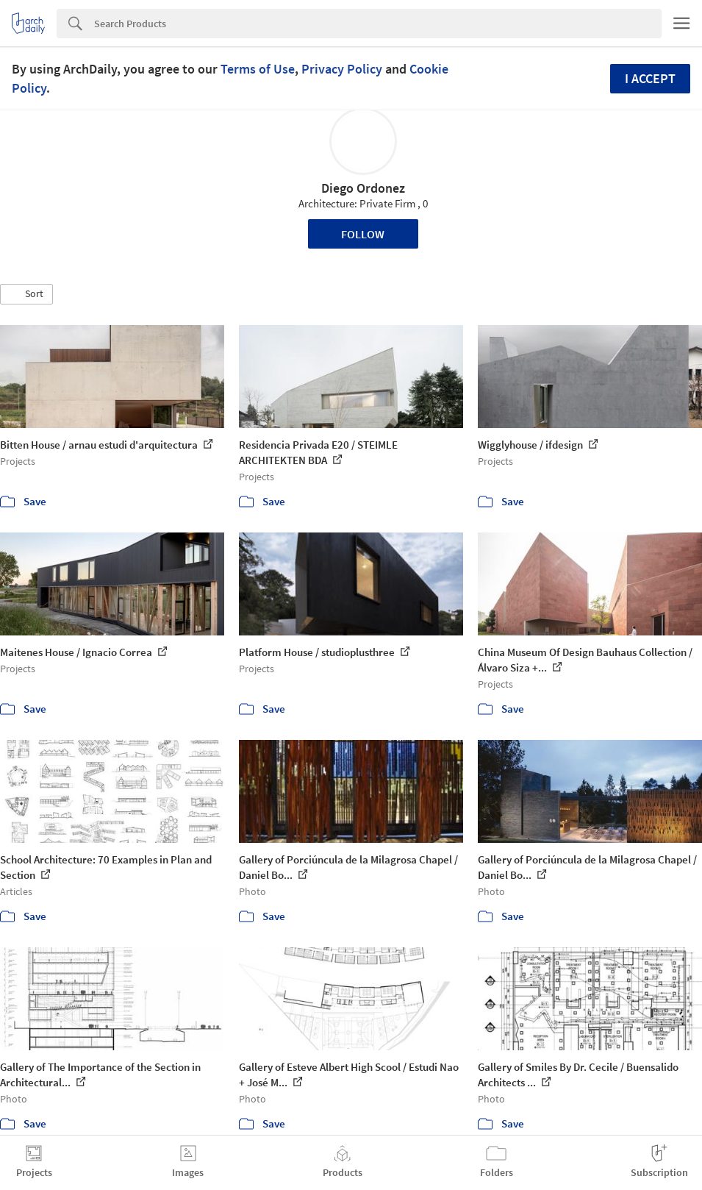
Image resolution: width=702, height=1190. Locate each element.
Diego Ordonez (363, 187)
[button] (26, 294)
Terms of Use (258, 68)
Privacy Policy (341, 68)
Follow (362, 234)
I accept (650, 78)
